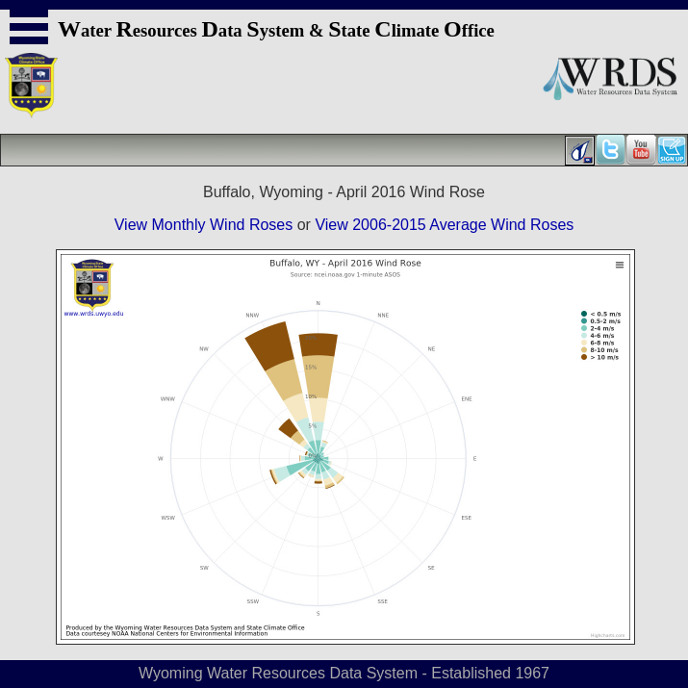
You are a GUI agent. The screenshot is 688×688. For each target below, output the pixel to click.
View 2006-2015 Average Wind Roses (444, 225)
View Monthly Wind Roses (204, 225)
